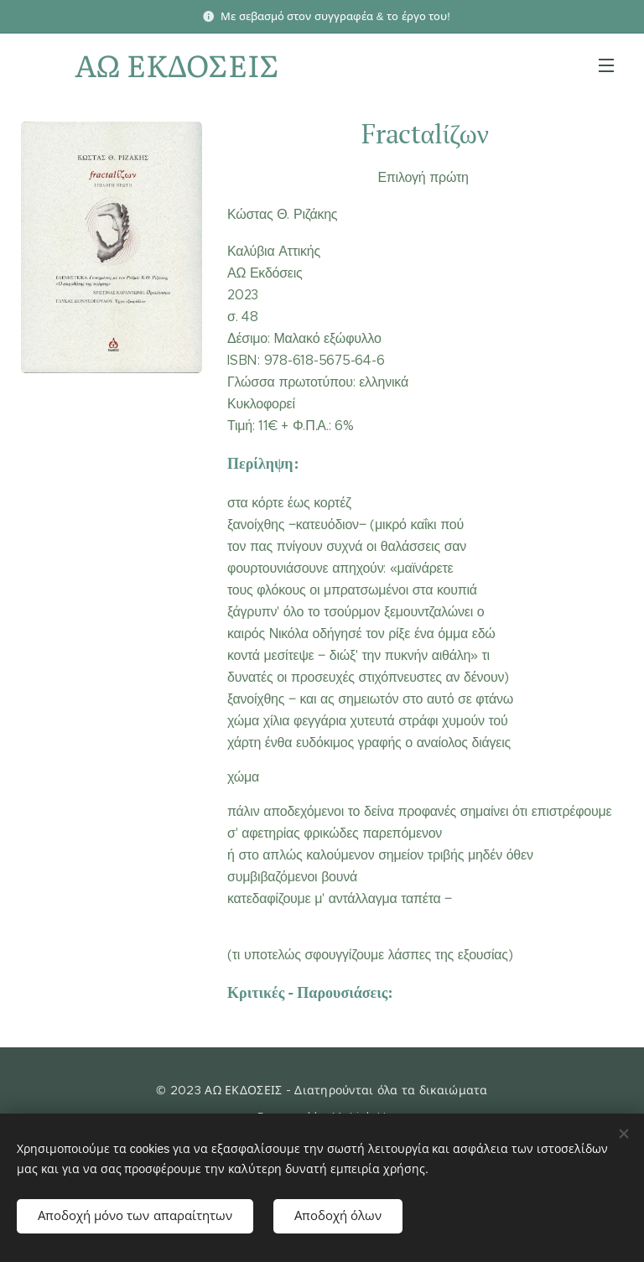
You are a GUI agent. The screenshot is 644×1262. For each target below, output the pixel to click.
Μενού (606, 65)
